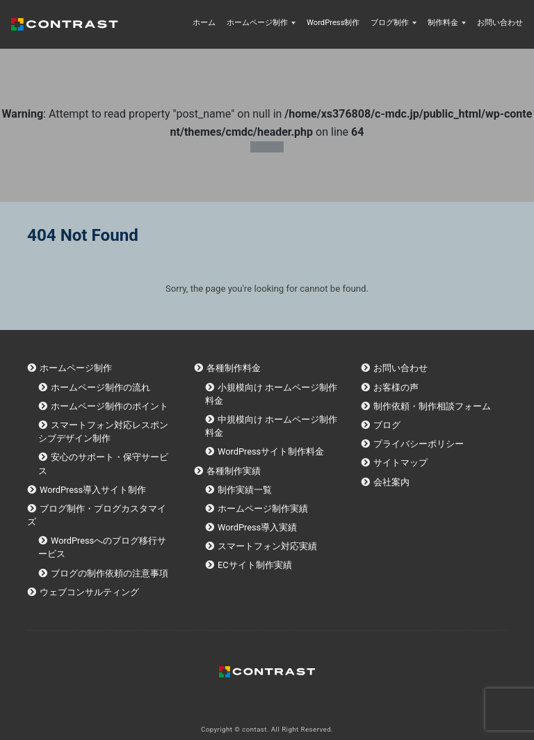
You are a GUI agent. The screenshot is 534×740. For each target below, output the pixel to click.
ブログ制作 (390, 22)
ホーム (204, 22)
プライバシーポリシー (418, 444)
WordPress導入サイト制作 (93, 490)
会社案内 (391, 482)
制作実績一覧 (245, 490)
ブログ (386, 425)
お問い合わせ (500, 22)
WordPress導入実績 (257, 527)
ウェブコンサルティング (89, 592)
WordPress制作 (333, 22)
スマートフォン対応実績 (267, 546)
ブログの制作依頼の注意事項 (109, 573)
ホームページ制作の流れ (100, 387)
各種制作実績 (234, 471)
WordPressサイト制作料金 (271, 451)
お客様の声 (396, 387)
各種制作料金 (234, 368)
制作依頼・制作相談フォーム (432, 406)
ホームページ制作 (257, 22)
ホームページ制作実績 (263, 508)
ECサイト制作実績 (255, 565)
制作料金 (443, 22)
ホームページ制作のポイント (109, 406)
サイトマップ (400, 462)
